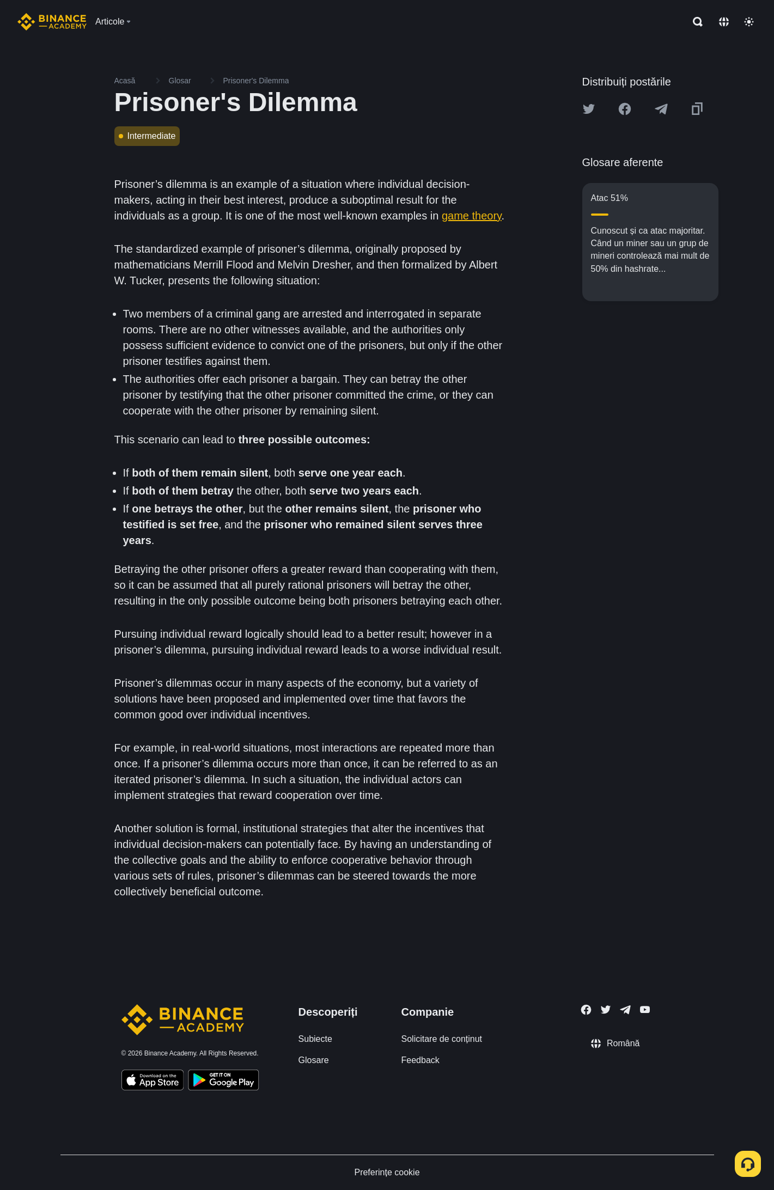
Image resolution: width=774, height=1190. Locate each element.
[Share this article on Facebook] (624, 108)
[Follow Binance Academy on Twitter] (605, 1009)
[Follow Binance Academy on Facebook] (586, 1009)
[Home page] (52, 21)
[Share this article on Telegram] (661, 108)
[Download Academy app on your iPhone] (152, 1082)
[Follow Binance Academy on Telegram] (625, 1010)
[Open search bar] (694, 22)
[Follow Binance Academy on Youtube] (644, 1009)
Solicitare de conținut (442, 1038)
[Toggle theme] (749, 22)
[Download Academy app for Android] (223, 1082)
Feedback (420, 1060)
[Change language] (724, 22)
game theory (472, 216)
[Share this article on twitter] (588, 108)
